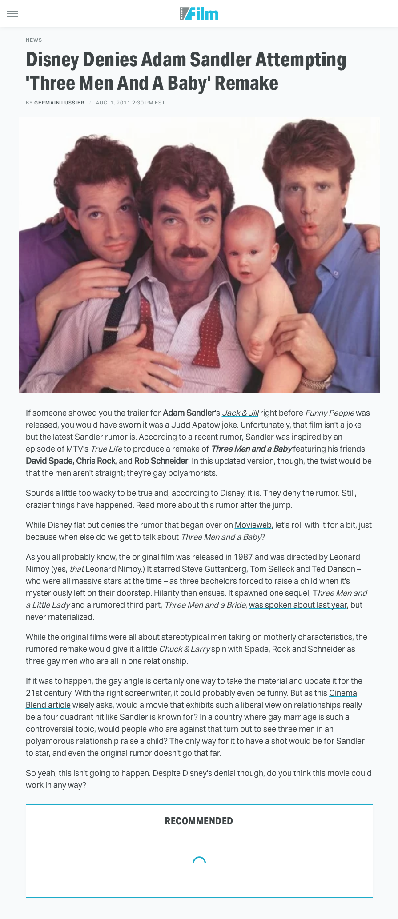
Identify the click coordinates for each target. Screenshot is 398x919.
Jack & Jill (240, 413)
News (34, 40)
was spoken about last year (298, 605)
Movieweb (253, 525)
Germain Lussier (59, 103)
